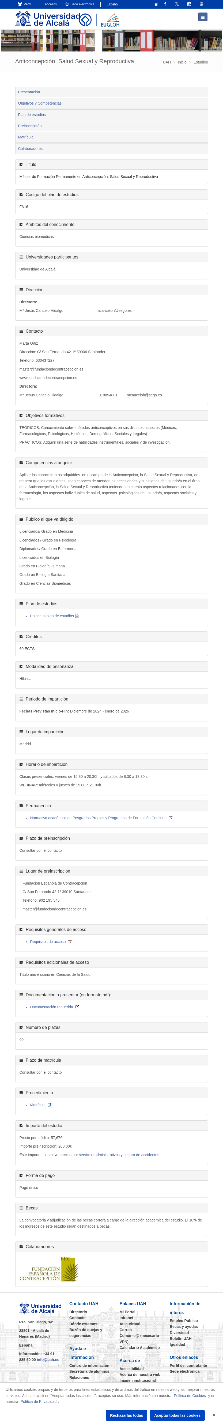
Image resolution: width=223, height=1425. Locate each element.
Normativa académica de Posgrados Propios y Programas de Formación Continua (98, 817)
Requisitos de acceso (48, 941)
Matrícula (26, 137)
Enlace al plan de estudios (52, 616)
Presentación (29, 92)
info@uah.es (48, 1360)
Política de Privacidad (39, 1401)
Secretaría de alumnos (89, 1371)
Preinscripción (30, 126)
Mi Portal (127, 1311)
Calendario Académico (140, 1347)
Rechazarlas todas (126, 1415)
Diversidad (179, 1332)
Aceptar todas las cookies (177, 1415)
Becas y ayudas (184, 1326)
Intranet (126, 1318)
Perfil (24, 4)
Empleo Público (184, 1320)
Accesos (48, 4)
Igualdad (177, 1344)
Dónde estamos (83, 1323)
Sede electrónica (80, 4)
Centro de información (89, 1365)
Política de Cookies (190, 1396)
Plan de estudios (32, 114)
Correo (126, 1329)
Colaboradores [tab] (30, 148)
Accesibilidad (132, 1368)
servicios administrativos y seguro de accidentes (119, 1155)
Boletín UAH (181, 1338)
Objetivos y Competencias (40, 103)
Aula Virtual (130, 1323)
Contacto (77, 1318)
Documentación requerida (51, 1007)
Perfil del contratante (188, 1365)
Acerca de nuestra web (140, 1374)
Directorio (78, 1311)
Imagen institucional (138, 1380)
